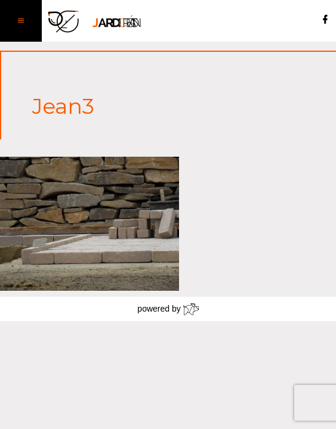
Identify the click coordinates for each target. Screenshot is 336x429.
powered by (167, 309)
